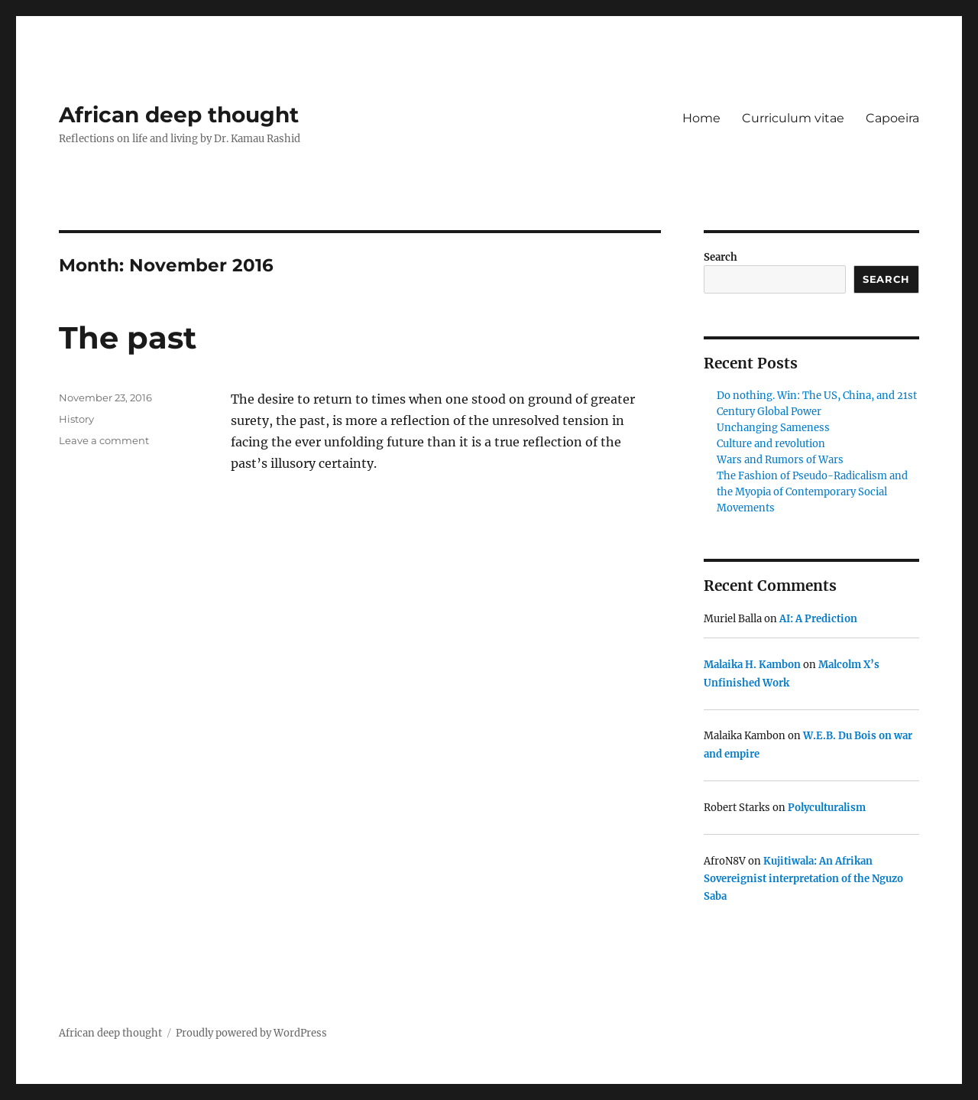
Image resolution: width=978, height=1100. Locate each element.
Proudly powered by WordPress (251, 1033)
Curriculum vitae (793, 118)
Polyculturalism (827, 807)
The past (127, 337)
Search (720, 257)
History (76, 419)
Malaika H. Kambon (752, 664)
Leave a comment (104, 440)
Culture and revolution (771, 443)
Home (701, 118)
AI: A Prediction (818, 618)
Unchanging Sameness (773, 427)
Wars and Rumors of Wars (780, 459)
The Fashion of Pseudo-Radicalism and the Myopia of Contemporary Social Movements (812, 491)
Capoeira (892, 118)
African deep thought (179, 115)
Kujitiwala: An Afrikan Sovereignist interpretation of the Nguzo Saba (803, 879)
